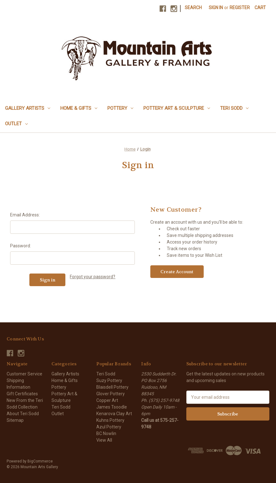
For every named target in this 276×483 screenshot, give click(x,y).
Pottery (120, 108)
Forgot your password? (92, 276)
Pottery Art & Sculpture (176, 108)
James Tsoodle (111, 406)
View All (104, 440)
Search (193, 7)
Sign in (216, 7)
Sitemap (15, 420)
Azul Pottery (108, 426)
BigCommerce (40, 461)
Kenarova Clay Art (114, 413)
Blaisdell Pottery (112, 387)
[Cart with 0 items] (260, 7)
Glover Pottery (110, 393)
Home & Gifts (78, 108)
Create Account (176, 271)
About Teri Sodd (23, 413)
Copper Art (107, 400)
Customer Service (24, 373)
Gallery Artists (27, 108)
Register (240, 7)
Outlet (16, 124)
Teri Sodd (234, 108)
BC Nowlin (106, 433)
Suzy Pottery (109, 380)
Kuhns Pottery (110, 420)
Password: (20, 245)
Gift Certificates (22, 393)
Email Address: (25, 214)
